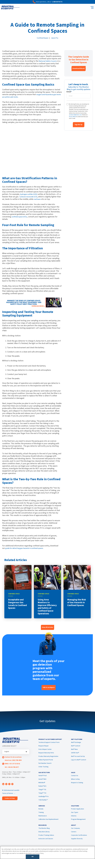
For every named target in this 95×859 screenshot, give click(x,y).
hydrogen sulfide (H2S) (29, 194)
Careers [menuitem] (73, 836)
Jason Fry (55, 38)
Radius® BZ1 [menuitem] (42, 788)
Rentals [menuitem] (40, 812)
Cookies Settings (10, 798)
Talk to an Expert (48, 687)
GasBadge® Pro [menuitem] (43, 798)
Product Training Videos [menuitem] (46, 839)
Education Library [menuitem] (44, 836)
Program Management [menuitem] (78, 822)
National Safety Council (48, 61)
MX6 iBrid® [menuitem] (41, 785)
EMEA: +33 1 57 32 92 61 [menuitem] (12, 764)
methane (41, 199)
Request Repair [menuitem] (43, 747)
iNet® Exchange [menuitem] (76, 743)
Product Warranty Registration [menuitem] (48, 757)
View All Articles (47, 627)
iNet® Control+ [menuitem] (75, 747)
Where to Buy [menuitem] (75, 781)
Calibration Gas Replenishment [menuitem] (48, 822)
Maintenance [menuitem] (42, 819)
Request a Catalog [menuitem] (77, 785)
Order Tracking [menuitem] (43, 768)
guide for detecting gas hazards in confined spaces (26, 548)
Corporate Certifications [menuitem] (79, 839)
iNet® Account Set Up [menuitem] (78, 757)
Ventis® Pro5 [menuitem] (42, 778)
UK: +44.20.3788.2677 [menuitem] (12, 767)
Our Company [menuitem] (75, 832)
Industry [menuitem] (73, 819)
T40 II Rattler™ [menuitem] (43, 802)
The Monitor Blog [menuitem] (44, 832)
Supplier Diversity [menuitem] (77, 843)
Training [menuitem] (41, 815)
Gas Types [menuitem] (74, 815)
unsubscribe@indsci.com (75, 115)
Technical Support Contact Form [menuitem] (48, 743)
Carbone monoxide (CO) (30, 196)
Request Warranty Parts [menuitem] (46, 754)
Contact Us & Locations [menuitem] (13, 757)
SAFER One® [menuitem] (75, 754)
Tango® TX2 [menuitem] (42, 795)
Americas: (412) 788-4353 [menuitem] (13, 760)
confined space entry (20, 216)
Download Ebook (78, 68)
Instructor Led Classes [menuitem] (45, 843)
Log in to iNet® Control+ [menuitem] (78, 761)
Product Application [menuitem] (77, 812)
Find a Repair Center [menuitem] (45, 750)
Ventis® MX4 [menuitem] (42, 781)
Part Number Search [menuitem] (44, 764)
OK (32, 857)
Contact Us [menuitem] (74, 778)
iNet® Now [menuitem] (74, 750)
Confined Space (42, 38)
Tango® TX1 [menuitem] (42, 792)
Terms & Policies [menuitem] (7, 793)
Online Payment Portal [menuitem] (45, 761)
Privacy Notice (72, 116)
